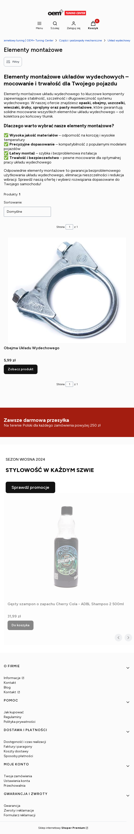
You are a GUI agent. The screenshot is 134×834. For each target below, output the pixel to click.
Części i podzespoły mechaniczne (80, 40)
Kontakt (10, 683)
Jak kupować (14, 712)
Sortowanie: (13, 202)
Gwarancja (12, 806)
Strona (60, 227)
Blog (7, 687)
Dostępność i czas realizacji (25, 742)
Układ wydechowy (119, 40)
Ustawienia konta (17, 781)
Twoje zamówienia (18, 776)
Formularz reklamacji (19, 815)
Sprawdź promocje (30, 487)
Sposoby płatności (18, 756)
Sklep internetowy (61, 828)
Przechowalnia (14, 786)
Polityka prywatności (19, 722)
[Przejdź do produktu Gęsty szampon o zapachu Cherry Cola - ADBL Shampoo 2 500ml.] (67, 546)
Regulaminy (12, 717)
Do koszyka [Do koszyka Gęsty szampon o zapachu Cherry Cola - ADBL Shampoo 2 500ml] (20, 625)
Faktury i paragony (18, 747)
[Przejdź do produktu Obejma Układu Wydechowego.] (67, 290)
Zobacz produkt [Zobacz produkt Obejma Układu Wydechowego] (21, 369)
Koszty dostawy (16, 751)
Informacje (12, 678)
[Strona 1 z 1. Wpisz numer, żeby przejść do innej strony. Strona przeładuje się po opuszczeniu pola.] (69, 226)
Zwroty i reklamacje (19, 810)
